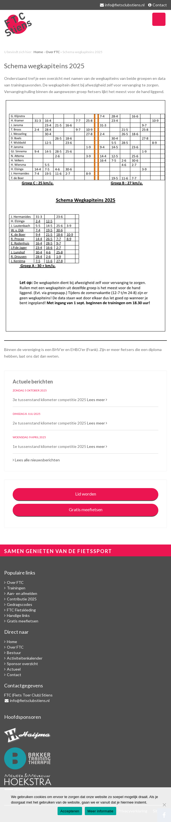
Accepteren (69, 811)
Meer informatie (100, 811)
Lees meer (97, 399)
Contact (160, 4)
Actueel (14, 669)
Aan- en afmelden (22, 593)
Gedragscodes (19, 604)
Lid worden (85, 493)
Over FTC (53, 52)
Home (38, 52)
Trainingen (16, 588)
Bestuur (14, 652)
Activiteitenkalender (24, 658)
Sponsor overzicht (22, 663)
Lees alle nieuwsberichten (36, 460)
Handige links (18, 615)
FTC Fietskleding (21, 610)
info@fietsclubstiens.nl (125, 4)
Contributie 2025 (22, 599)
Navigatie (158, 19)
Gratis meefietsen (85, 509)
